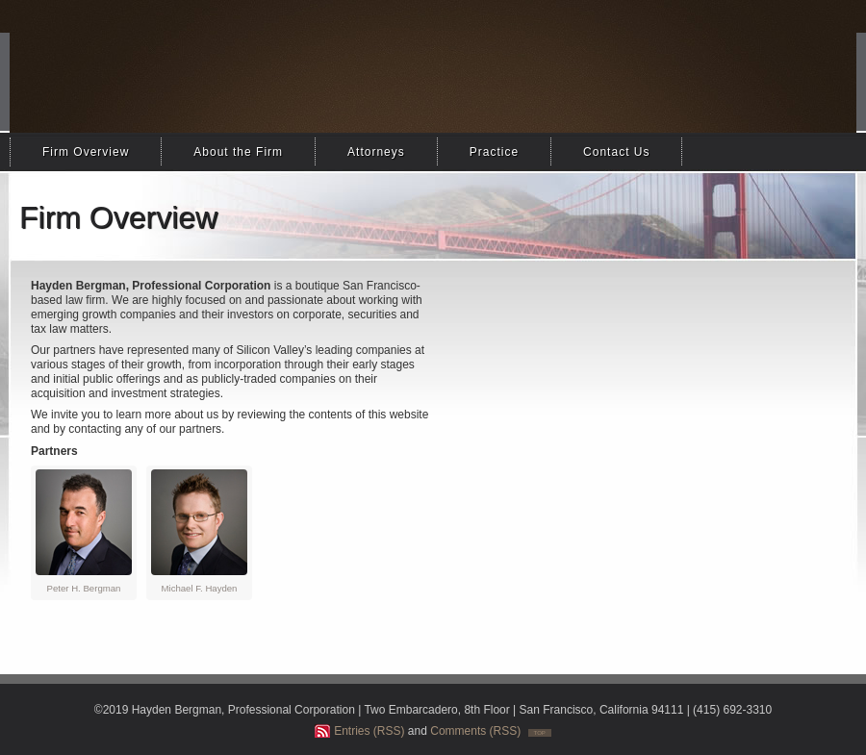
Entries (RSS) (369, 731)
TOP (540, 733)
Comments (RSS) (475, 731)
